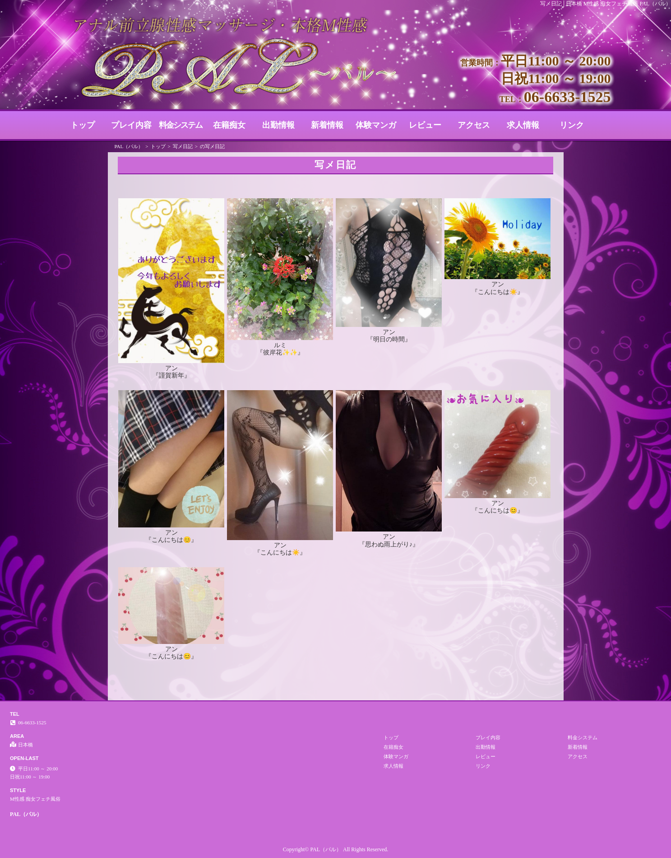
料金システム (180, 125)
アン (171, 368)
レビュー (425, 125)
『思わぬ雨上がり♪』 (389, 544)
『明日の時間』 (389, 339)
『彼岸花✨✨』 (280, 352)
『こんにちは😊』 (171, 539)
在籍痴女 (229, 125)
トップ (82, 125)
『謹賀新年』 (171, 375)
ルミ (280, 345)
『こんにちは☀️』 (497, 291)
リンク (572, 125)
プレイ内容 (131, 125)
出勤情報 (278, 125)
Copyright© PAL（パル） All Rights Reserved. (336, 849)
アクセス (474, 125)
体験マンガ (376, 125)
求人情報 (523, 125)
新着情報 (327, 125)
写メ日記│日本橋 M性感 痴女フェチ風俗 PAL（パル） (605, 3)
